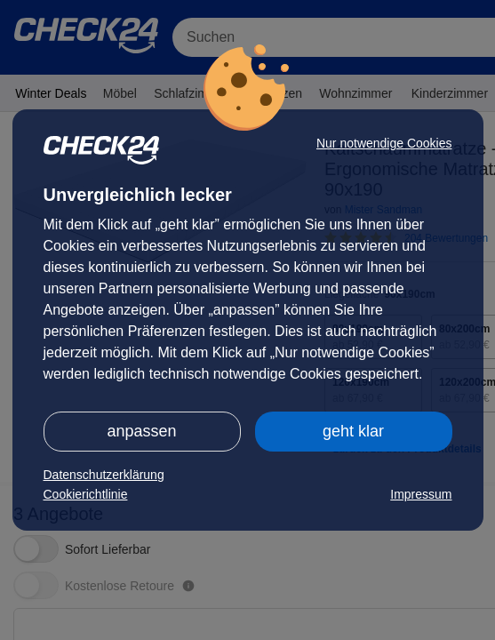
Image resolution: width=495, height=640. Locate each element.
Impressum (420, 494)
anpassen (141, 431)
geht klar (353, 431)
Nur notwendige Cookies (384, 143)
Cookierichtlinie (86, 494)
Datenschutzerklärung (104, 475)
